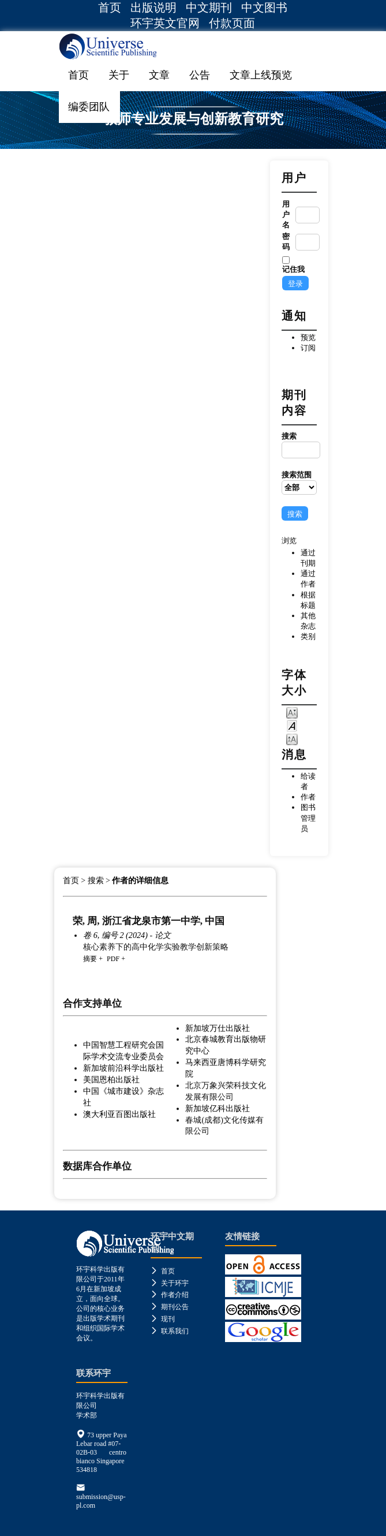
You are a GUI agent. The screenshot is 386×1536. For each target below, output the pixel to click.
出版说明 (153, 7)
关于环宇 (170, 1283)
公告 (199, 75)
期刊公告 (170, 1307)
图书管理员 (308, 817)
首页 (109, 7)
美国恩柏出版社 (111, 1079)
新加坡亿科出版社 (217, 1108)
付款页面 (232, 23)
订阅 (308, 347)
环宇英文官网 (165, 23)
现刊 (163, 1319)
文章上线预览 (261, 75)
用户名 (286, 214)
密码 (286, 241)
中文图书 (264, 7)
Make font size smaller (292, 712)
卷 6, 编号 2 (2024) (115, 935)
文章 (159, 75)
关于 (118, 75)
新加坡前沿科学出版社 (123, 1067)
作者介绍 (170, 1295)
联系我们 (170, 1331)
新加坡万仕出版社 (217, 1028)
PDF (113, 959)
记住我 (293, 269)
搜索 (299, 445)
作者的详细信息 (140, 880)
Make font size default (292, 725)
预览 (308, 337)
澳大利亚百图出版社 (119, 1114)
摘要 (90, 959)
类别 (308, 636)
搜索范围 (299, 482)
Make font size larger (292, 738)
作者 (308, 797)
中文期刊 (209, 7)
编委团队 (89, 107)
